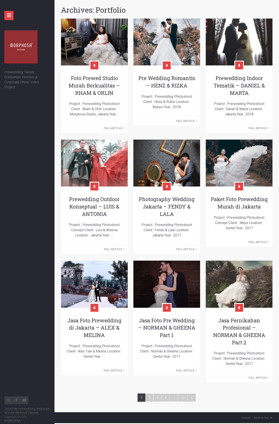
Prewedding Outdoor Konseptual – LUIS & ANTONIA (94, 207)
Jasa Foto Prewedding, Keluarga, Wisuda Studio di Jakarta (27, 410)
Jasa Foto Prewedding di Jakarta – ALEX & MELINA (94, 328)
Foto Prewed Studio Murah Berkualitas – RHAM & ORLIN (94, 85)
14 (183, 398)
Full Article (114, 128)
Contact (246, 418)
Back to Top (263, 418)
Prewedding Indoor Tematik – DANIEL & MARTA (239, 85)
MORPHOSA (12, 420)
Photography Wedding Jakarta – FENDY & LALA (166, 207)
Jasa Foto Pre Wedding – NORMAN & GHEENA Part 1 (166, 328)
